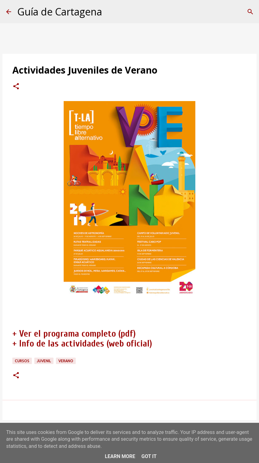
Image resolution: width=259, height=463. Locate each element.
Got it (148, 456)
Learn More (120, 456)
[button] (16, 87)
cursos (22, 361)
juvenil (44, 361)
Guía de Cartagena (59, 11)
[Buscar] (250, 11)
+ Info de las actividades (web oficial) (82, 343)
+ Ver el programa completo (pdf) (74, 333)
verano (65, 361)
